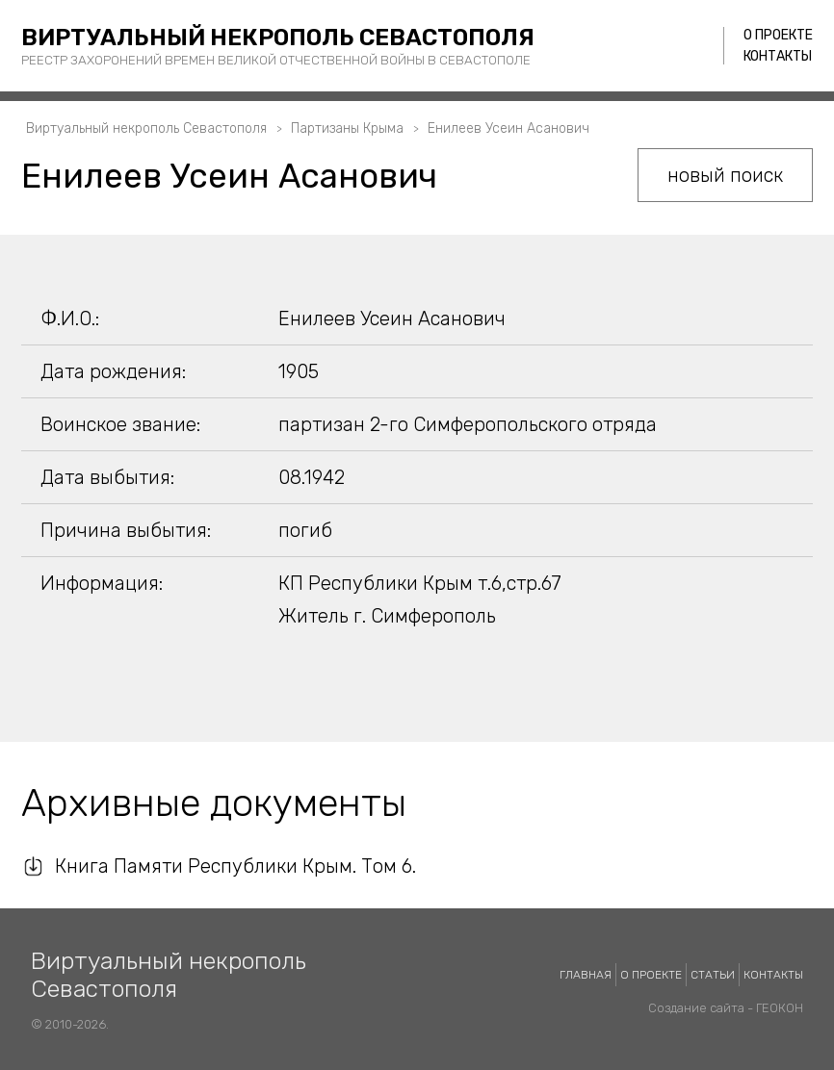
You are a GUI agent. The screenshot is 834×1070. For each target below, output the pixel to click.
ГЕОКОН (779, 1008)
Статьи (713, 974)
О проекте (778, 35)
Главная (586, 974)
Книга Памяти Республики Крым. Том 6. (235, 866)
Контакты (777, 56)
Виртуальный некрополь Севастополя (277, 37)
